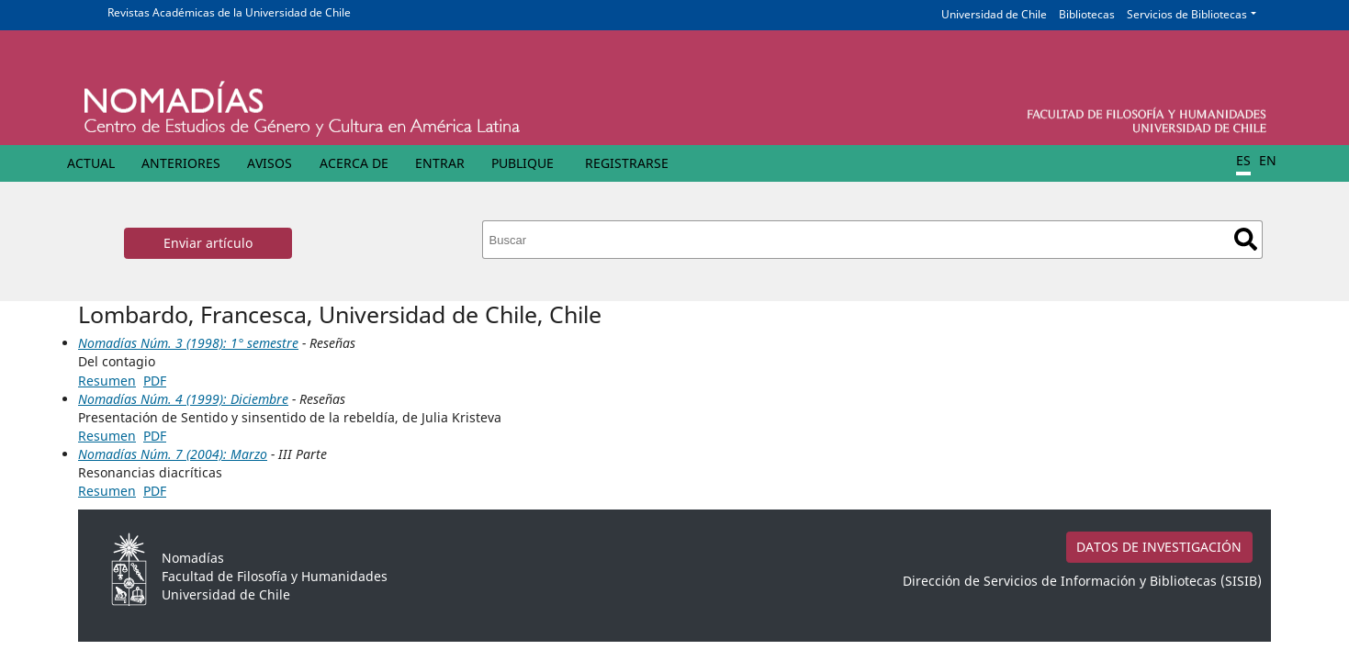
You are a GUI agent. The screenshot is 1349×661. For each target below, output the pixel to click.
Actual (91, 163)
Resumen (107, 380)
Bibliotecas (1087, 14)
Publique (522, 163)
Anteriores (180, 163)
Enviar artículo (208, 243)
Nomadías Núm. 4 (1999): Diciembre (183, 399)
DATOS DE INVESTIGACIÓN (1159, 546)
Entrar (440, 163)
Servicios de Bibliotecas (1187, 14)
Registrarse (627, 163)
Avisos (269, 163)
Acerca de (354, 163)
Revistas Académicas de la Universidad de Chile (229, 12)
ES (1243, 160)
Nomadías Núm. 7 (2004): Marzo (172, 454)
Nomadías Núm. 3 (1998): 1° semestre (188, 343)
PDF (154, 380)
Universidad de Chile (994, 14)
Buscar (1245, 239)
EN (1267, 160)
